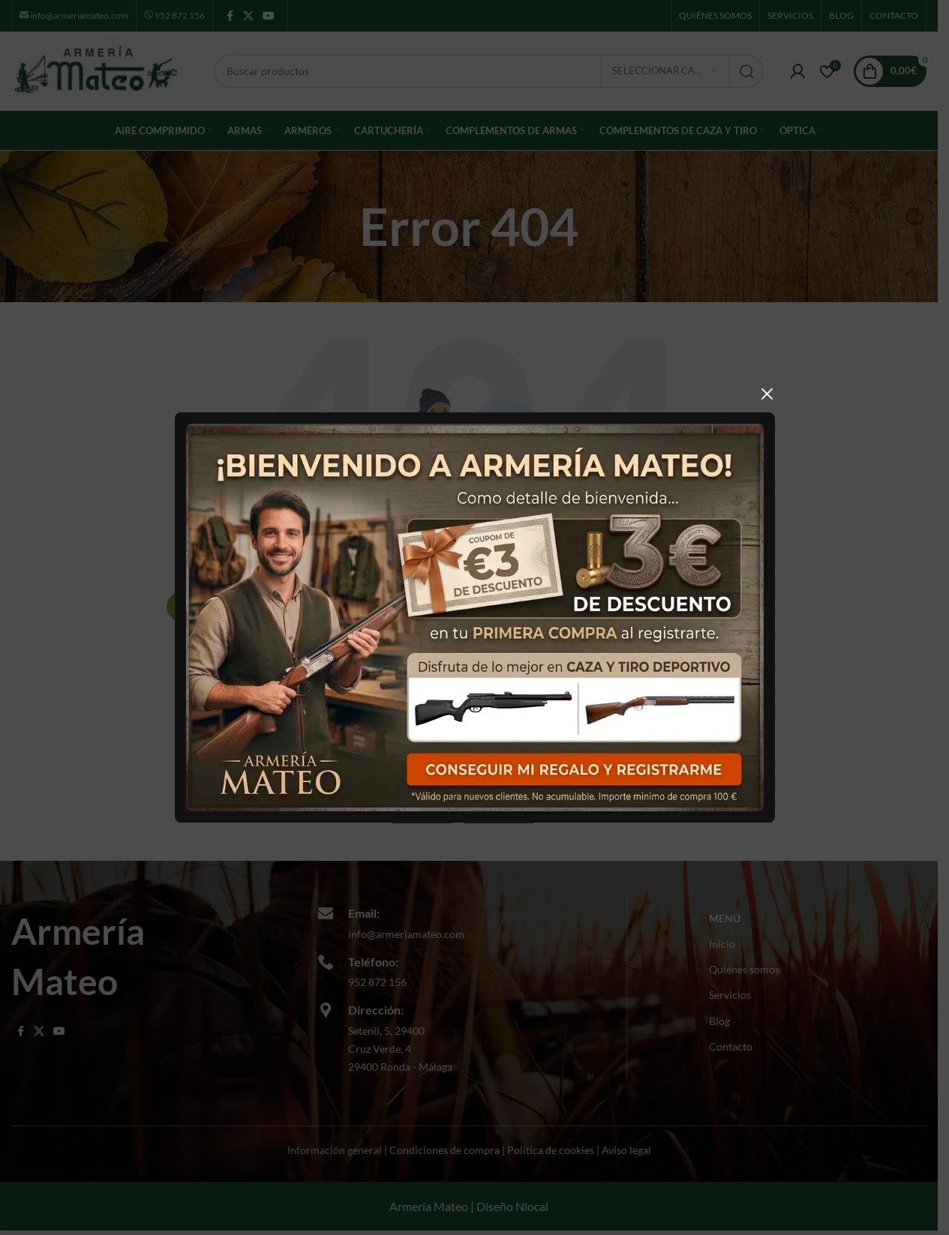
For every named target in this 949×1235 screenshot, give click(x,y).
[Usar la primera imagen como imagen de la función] (463, 616)
